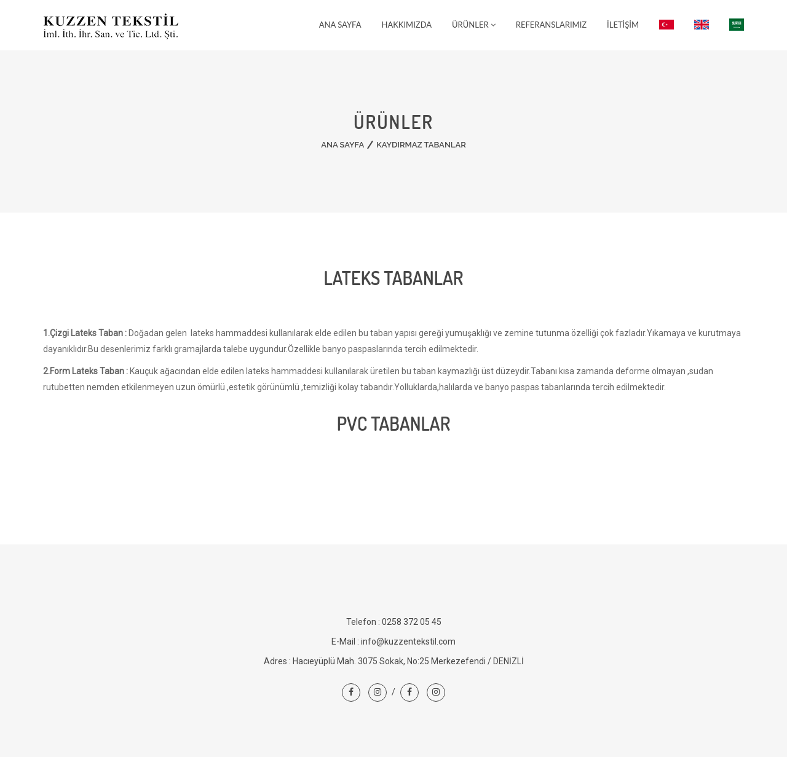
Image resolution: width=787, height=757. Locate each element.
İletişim (623, 24)
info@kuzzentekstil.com (408, 641)
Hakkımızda (407, 24)
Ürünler (474, 24)
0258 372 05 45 (411, 622)
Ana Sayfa (340, 24)
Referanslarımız (551, 24)
